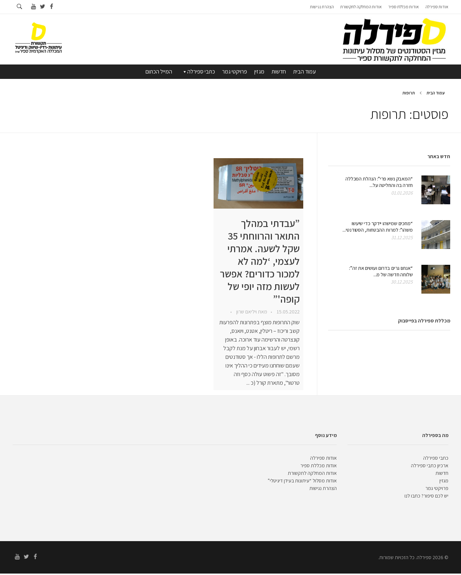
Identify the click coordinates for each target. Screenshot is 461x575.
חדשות (279, 71)
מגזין (259, 71)
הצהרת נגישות (323, 488)
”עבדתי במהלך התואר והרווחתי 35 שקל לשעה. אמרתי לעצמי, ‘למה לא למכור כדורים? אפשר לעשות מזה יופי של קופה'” (260, 261)
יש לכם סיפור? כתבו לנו (426, 495)
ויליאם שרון (246, 311)
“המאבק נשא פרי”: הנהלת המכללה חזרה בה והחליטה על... (379, 181)
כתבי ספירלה (198, 71)
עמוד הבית (304, 71)
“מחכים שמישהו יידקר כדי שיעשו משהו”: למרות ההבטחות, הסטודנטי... (378, 226)
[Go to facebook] (51, 6)
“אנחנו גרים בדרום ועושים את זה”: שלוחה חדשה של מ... (381, 271)
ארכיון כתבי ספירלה (429, 465)
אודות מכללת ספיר (318, 465)
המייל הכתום (159, 71)
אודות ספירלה (323, 458)
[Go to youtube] (33, 6)
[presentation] (258, 183)
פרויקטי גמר (234, 71)
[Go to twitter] (42, 6)
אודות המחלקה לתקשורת (312, 473)
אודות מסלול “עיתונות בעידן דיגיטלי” (302, 480)
